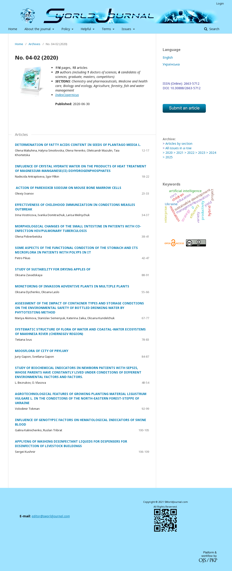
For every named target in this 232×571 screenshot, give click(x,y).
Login (220, 3)
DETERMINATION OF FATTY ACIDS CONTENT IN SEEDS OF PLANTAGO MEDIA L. (78, 144)
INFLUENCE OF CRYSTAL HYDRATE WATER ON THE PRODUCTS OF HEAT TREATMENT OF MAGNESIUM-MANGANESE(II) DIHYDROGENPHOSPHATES (80, 168)
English (168, 57)
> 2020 (168, 152)
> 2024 (211, 152)
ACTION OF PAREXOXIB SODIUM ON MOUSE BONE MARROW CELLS (68, 188)
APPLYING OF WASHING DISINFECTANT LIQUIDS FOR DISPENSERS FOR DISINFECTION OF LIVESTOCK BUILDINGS (71, 443)
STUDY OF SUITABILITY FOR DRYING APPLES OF (52, 269)
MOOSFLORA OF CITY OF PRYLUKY (41, 351)
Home (12, 29)
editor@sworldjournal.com (51, 516)
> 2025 (168, 157)
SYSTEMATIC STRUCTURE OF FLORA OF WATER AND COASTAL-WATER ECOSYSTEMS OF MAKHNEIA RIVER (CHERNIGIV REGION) (80, 331)
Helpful (86, 29)
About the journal (37, 29)
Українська (171, 64)
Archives (34, 44)
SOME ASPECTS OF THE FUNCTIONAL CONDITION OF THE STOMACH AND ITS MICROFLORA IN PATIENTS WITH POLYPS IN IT (76, 250)
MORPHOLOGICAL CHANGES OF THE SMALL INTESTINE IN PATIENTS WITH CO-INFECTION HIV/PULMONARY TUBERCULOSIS (78, 228)
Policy (66, 29)
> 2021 (179, 152)
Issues (127, 29)
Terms (107, 29)
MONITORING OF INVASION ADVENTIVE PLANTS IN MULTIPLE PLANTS (72, 286)
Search (213, 29)
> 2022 (189, 152)
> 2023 (200, 152)
